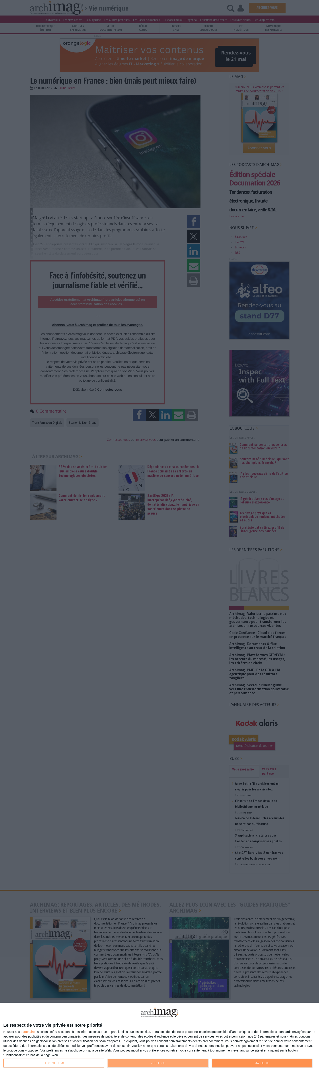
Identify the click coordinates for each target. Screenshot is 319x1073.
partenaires (28, 1031)
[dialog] (159, 1038)
